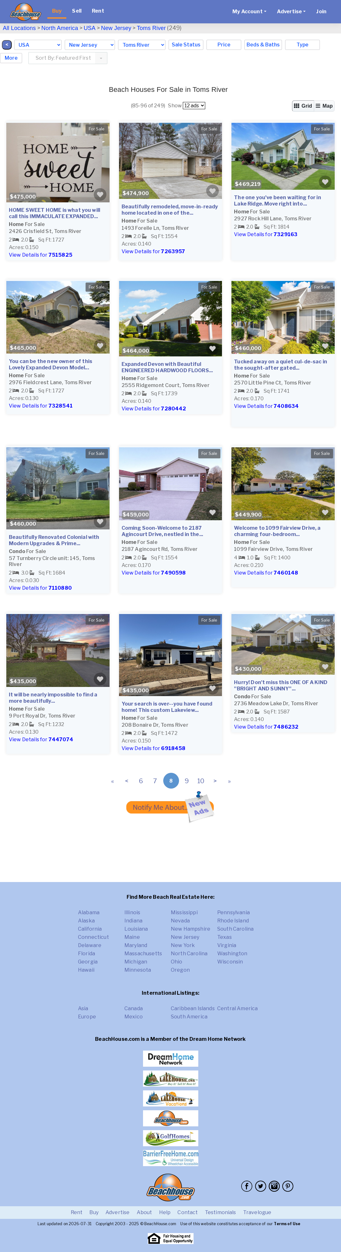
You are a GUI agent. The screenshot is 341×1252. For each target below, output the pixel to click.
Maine (132, 937)
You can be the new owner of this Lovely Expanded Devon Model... (50, 364)
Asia (83, 1008)
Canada (133, 1008)
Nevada (180, 921)
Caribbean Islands (193, 1008)
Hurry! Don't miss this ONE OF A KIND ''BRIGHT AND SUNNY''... (280, 685)
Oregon (180, 970)
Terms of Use (287, 1223)
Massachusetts (143, 954)
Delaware (89, 945)
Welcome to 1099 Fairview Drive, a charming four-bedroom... (277, 531)
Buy (57, 11)
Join (321, 12)
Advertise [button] (289, 12)
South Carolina (235, 929)
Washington (232, 954)
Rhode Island (233, 921)
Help (165, 1212)
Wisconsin (230, 962)
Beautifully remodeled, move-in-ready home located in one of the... (170, 210)
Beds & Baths (263, 45)
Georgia (88, 962)
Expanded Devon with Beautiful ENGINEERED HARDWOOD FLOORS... (167, 367)
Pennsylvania (233, 912)
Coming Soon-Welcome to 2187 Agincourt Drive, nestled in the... (162, 531)
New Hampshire (190, 929)
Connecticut (93, 937)
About (144, 1212)
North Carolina (189, 954)
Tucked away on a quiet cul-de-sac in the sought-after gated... (280, 365)
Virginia (226, 945)
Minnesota (137, 970)
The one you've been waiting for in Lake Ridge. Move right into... (277, 200)
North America (59, 28)
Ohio (176, 962)
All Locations (19, 28)
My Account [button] (247, 12)
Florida (86, 954)
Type (302, 45)
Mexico (133, 1017)
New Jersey (116, 28)
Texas (224, 937)
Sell (76, 11)
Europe (87, 1017)
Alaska (86, 921)
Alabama (88, 912)
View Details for (40, 255)
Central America (237, 1008)
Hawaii (86, 970)
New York (183, 945)
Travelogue (257, 1212)
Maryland (135, 945)
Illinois (132, 912)
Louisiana (136, 929)
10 (200, 781)
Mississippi (184, 912)
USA (90, 28)
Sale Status (186, 45)
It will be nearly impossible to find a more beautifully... (53, 698)
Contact (187, 1212)
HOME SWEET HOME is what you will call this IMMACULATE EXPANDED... (54, 213)
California (90, 929)
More (11, 58)
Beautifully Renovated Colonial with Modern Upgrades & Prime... (54, 540)
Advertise (117, 1212)
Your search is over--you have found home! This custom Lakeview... (167, 707)
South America (189, 1017)
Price (224, 45)
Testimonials (220, 1212)
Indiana (133, 921)
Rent (98, 11)
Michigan (135, 962)
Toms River (151, 28)
